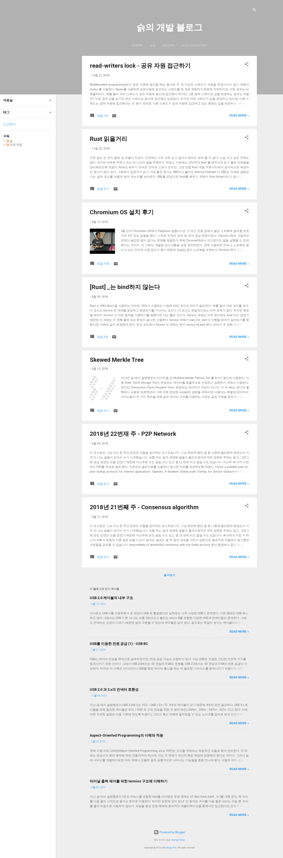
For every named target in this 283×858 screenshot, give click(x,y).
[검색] (254, 11)
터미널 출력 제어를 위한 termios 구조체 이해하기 (128, 781)
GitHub (136, 45)
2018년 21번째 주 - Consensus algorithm (144, 507)
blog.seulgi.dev (194, 45)
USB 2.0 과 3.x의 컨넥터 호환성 (114, 689)
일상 (152, 45)
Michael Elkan (178, 840)
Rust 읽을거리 (108, 138)
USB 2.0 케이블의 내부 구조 (111, 598)
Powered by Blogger (169, 832)
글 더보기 (169, 575)
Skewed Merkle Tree (117, 359)
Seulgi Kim (171, 847)
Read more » (239, 115)
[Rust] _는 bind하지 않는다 (125, 287)
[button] (246, 65)
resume (169, 45)
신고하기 (9, 124)
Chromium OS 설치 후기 (122, 212)
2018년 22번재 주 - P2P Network (133, 433)
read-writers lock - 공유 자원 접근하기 (140, 65)
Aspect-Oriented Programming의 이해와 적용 (126, 735)
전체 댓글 (14, 144)
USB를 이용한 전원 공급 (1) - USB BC (119, 644)
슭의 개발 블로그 (169, 27)
